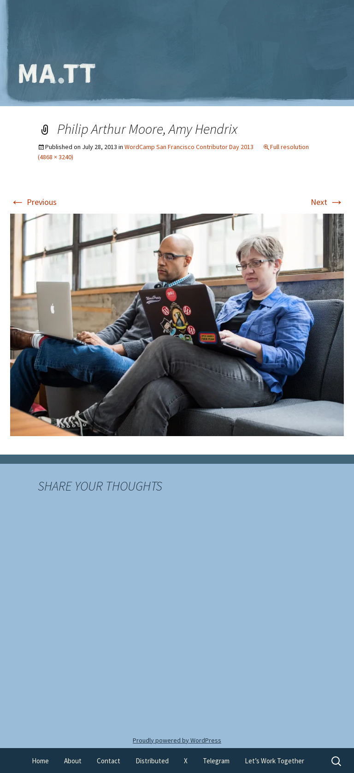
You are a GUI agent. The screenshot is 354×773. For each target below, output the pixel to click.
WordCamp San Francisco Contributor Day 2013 (189, 147)
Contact (108, 760)
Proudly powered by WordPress (177, 740)
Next (327, 202)
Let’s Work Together (274, 760)
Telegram (216, 760)
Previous (33, 202)
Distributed (152, 760)
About (73, 760)
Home (40, 760)
